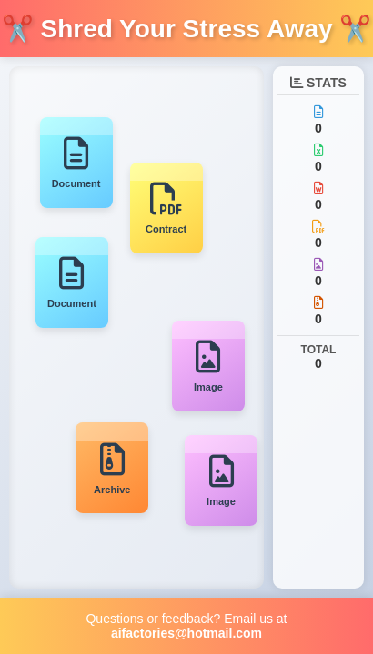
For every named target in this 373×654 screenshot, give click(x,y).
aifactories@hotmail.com (186, 633)
